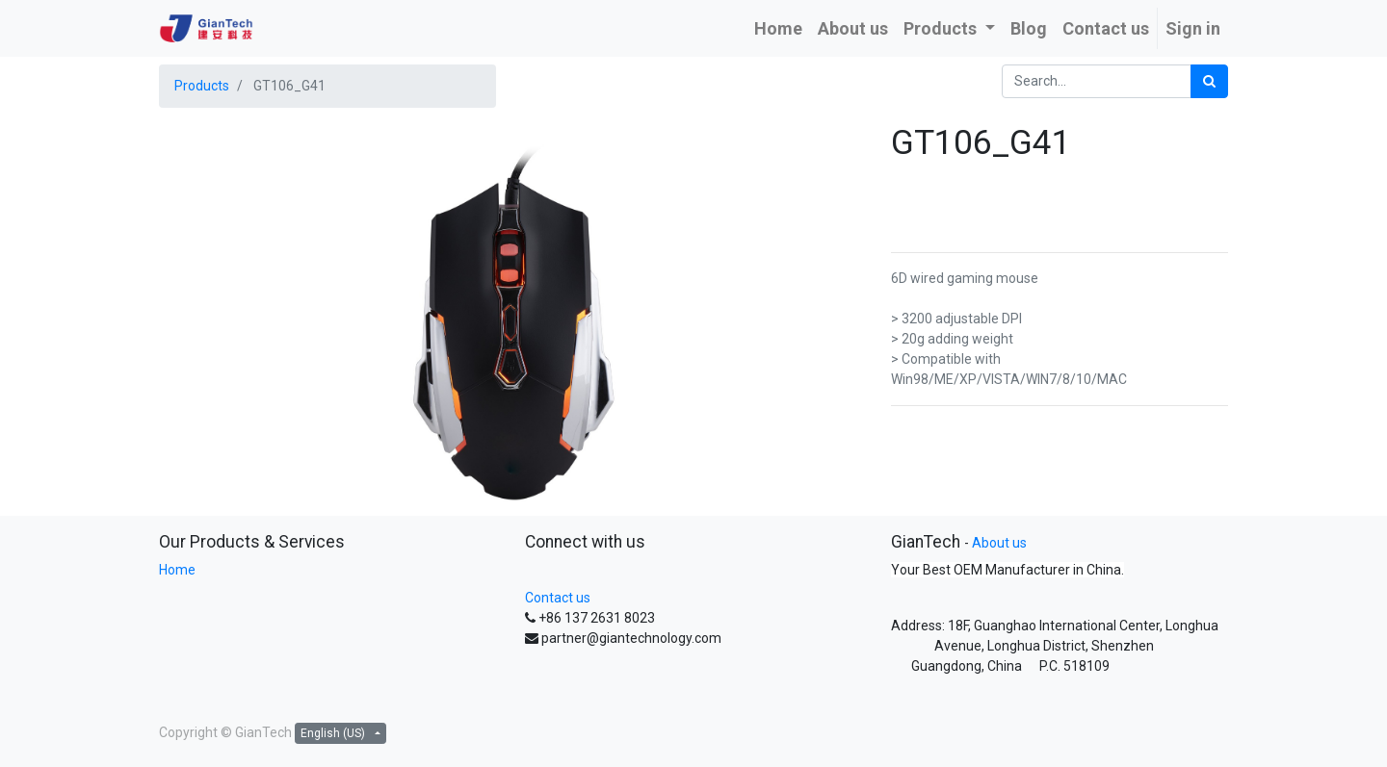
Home (177, 569)
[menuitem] (778, 28)
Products (201, 85)
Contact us (557, 597)
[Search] (1209, 81)
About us (999, 542)
